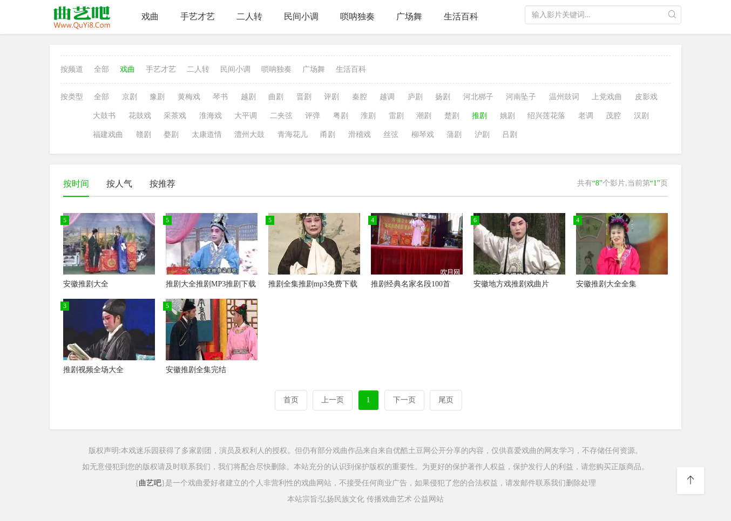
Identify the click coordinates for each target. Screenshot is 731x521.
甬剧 (327, 135)
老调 (585, 116)
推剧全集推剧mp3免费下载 (312, 284)
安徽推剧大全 (86, 284)
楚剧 (451, 116)
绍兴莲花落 (546, 116)
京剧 (129, 97)
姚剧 (507, 116)
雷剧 (396, 116)
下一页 (404, 400)
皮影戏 (646, 97)
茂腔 (613, 116)
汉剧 (641, 116)
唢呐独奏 (357, 16)
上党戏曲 (607, 97)
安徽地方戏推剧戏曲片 (511, 284)
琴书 (220, 97)
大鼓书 (104, 116)
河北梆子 (478, 97)
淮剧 (368, 116)
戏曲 (150, 16)
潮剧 (423, 116)
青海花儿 (292, 135)
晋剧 (304, 97)
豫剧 (157, 97)
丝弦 (390, 135)
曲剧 (275, 97)
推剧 (479, 116)
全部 (101, 69)
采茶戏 (175, 116)
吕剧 (509, 135)
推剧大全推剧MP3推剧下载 (211, 284)
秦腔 (359, 97)
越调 (387, 97)
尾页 (446, 400)
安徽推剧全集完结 (196, 370)
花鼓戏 (139, 116)
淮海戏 (210, 116)
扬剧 (442, 97)
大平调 (245, 116)
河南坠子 (521, 97)
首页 (291, 400)
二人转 (249, 16)
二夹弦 (281, 116)
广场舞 (409, 16)
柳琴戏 (422, 135)
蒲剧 (454, 135)
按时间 (76, 183)
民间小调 (301, 16)
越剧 (248, 97)
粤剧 (340, 116)
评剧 (331, 97)
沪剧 (482, 135)
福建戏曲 (108, 135)
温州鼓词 (564, 97)
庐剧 (415, 97)
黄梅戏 (189, 97)
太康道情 (207, 135)
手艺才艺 (197, 16)
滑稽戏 (359, 135)
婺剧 (171, 135)
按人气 (119, 183)
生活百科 (461, 16)
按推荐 (162, 183)
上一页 (332, 400)
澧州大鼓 (249, 135)
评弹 (312, 116)
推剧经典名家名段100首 (410, 284)
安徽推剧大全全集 (606, 284)
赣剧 (143, 135)
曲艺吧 (150, 483)
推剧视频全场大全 (93, 370)
